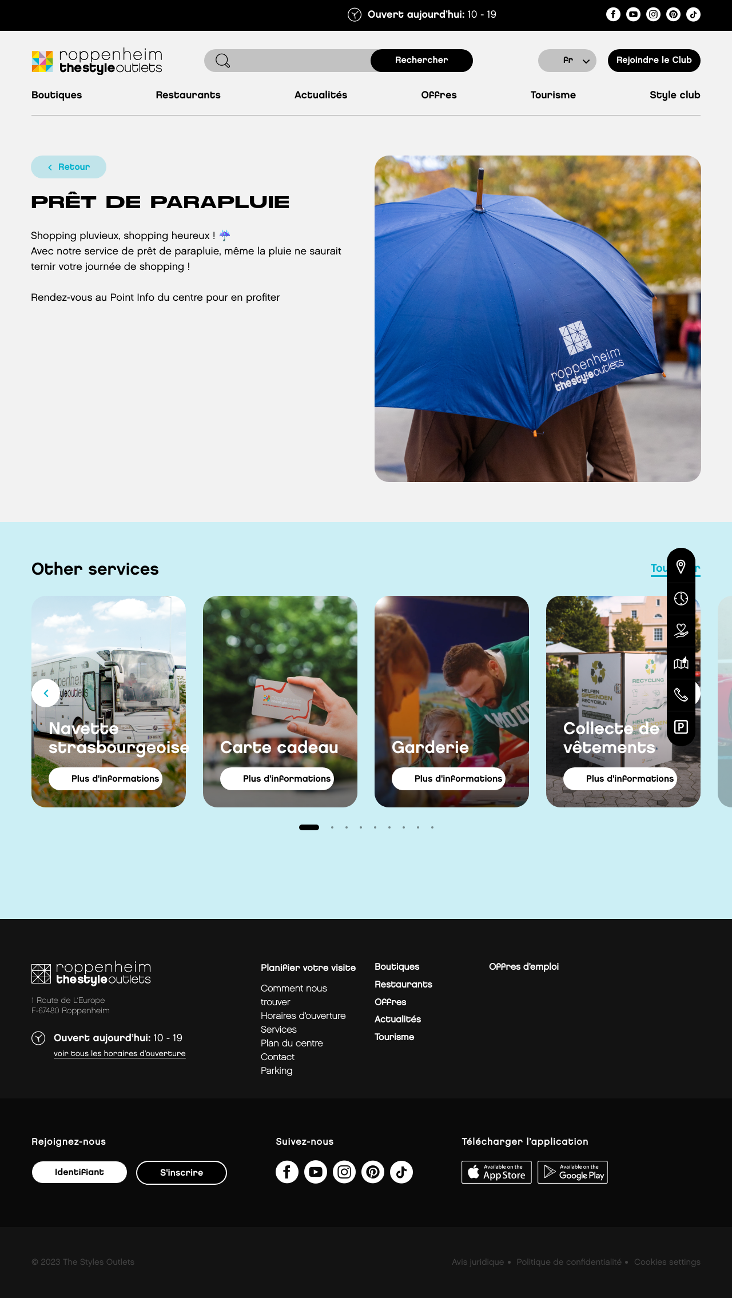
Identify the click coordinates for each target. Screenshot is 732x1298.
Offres (439, 96)
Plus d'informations (115, 779)
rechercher (421, 60)
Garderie (430, 748)
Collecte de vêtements (611, 739)
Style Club (675, 96)
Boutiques (56, 96)
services (279, 1030)
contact (278, 1057)
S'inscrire (181, 1173)
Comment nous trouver (294, 996)
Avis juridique (478, 1263)
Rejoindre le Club (654, 60)
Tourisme (553, 96)
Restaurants (188, 96)
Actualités (321, 96)
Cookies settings (667, 1263)
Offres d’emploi (524, 967)
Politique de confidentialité (569, 1263)
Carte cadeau (279, 748)
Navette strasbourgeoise (117, 739)
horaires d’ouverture (303, 1016)
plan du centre (292, 1044)
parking (276, 1071)
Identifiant (79, 1172)
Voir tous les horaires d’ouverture (120, 1054)
